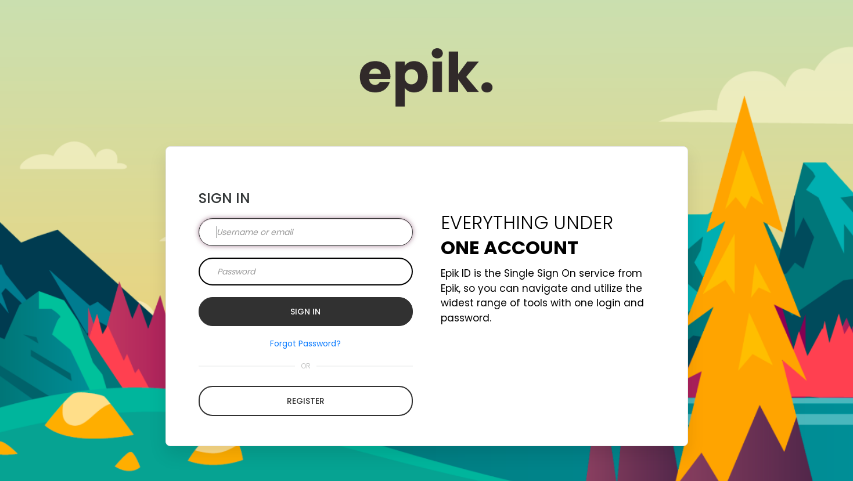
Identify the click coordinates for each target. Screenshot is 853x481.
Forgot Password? (305, 343)
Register (306, 401)
